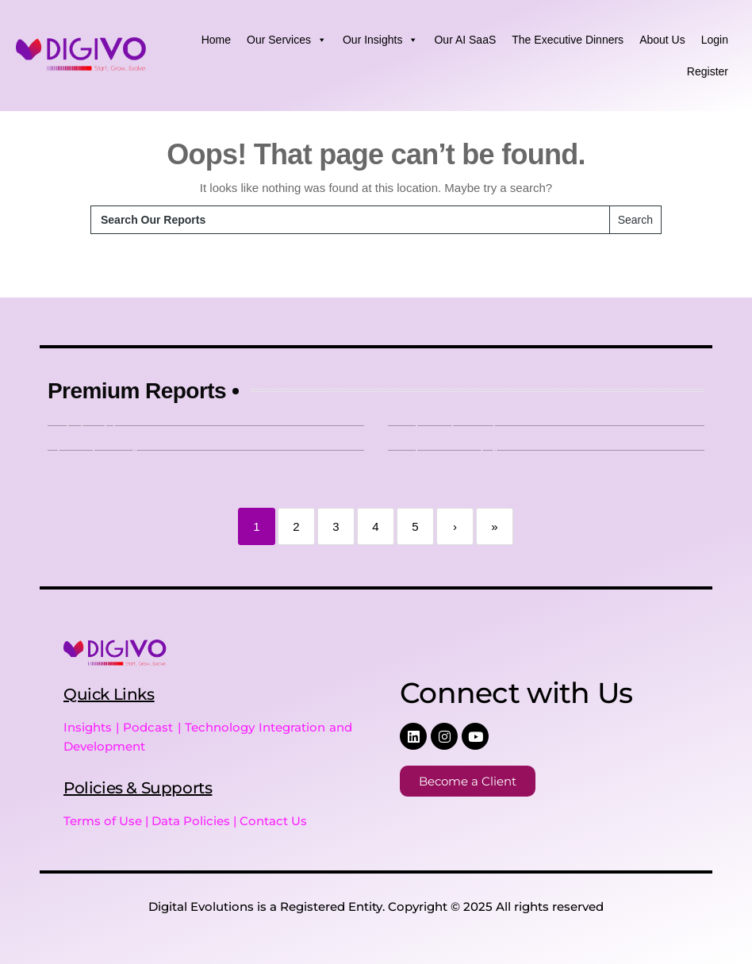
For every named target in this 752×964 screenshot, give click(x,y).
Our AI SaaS (465, 39)
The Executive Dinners (567, 39)
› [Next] (455, 526)
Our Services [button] (287, 40)
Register (707, 71)
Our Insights (380, 40)
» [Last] (494, 526)
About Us (662, 39)
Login (714, 39)
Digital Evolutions (201, 906)
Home (216, 39)
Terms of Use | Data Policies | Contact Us (185, 820)
